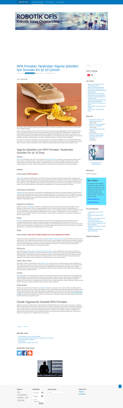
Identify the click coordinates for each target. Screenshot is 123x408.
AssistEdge (31, 206)
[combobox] (94, 65)
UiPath (18, 275)
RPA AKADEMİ (61, 2)
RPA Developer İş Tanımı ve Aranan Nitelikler (29, 336)
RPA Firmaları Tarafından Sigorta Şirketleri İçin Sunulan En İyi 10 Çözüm (48, 68)
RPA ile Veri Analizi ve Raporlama (26, 339)
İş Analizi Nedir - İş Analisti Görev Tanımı (28, 342)
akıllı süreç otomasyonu (51, 159)
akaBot (18, 178)
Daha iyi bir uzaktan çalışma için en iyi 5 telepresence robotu (48, 234)
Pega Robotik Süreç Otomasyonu (54, 238)
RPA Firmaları (32, 174)
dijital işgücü (21, 397)
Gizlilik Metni (82, 394)
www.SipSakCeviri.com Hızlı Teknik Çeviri (96, 155)
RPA (18, 79)
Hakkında (81, 391)
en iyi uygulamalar (23, 79)
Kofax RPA (19, 220)
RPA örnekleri (21, 400)
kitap (26, 397)
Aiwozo (18, 159)
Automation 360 (20, 192)
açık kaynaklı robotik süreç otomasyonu (43, 251)
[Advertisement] (61, 42)
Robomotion (43, 288)
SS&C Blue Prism (44, 263)
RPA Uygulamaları (37, 2)
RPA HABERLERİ (50, 2)
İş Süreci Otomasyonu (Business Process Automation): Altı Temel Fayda (35, 338)
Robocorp (29, 251)
